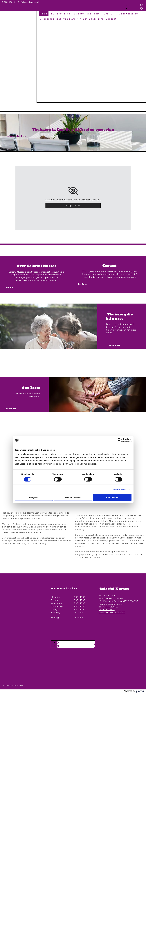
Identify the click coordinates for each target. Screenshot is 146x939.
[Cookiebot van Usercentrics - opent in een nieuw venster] (119, 440)
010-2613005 (9, 2)
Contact (111, 19)
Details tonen (119, 489)
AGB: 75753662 (107, 609)
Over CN (109, 14)
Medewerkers (127, 14)
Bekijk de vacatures (19, 360)
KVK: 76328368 (110, 606)
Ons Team (93, 14)
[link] (73, 191)
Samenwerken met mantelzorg (83, 19)
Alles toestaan (112, 497)
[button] (15, 136)
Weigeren (33, 497)
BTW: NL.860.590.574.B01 (112, 612)
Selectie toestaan (73, 497)
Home (43, 14)
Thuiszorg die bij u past (66, 14)
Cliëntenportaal (50, 19)
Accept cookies (73, 205)
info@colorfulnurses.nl (29, 2)
